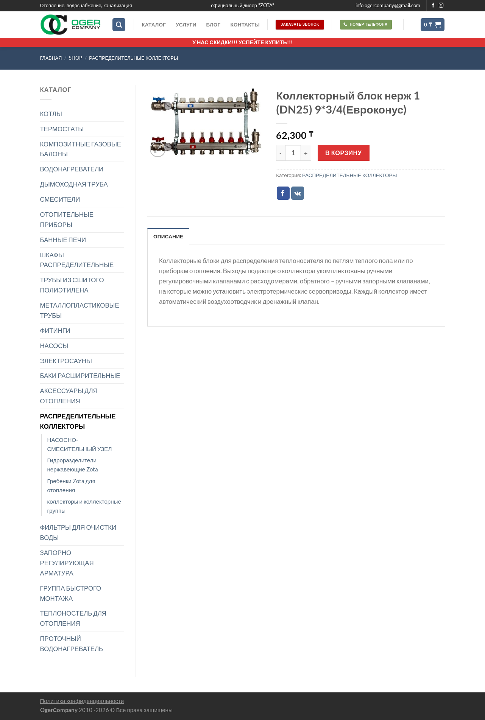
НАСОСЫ (54, 346)
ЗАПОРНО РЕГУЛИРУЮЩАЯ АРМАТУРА (67, 563)
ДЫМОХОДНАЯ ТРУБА (74, 184)
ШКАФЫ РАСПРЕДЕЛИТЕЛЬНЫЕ (77, 260)
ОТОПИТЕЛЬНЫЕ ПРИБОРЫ (67, 219)
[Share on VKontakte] (297, 193)
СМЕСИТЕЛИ (60, 199)
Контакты (244, 25)
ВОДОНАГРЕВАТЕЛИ (72, 169)
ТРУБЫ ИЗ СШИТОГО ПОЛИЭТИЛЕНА (72, 285)
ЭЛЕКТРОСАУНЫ (66, 361)
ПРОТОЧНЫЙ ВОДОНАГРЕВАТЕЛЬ (71, 643)
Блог (213, 25)
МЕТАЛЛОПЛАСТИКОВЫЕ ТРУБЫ (79, 310)
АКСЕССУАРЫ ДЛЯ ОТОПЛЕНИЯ (69, 396)
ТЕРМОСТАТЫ (62, 129)
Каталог (154, 25)
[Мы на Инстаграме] (441, 5)
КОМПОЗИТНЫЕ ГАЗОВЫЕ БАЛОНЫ (81, 149)
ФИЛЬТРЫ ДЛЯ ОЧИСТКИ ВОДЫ (78, 532)
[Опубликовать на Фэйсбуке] (283, 193)
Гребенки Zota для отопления (71, 485)
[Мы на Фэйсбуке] (433, 5)
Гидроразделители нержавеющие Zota (72, 465)
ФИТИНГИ (55, 330)
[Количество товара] (293, 153)
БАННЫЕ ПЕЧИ (63, 240)
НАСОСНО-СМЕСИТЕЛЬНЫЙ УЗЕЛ (79, 444)
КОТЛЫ (51, 114)
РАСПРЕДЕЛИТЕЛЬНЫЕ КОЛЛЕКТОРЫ (133, 58)
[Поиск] (118, 24)
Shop (75, 58)
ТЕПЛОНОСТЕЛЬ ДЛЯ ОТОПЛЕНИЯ (73, 618)
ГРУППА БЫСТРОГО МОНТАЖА (70, 593)
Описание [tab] (168, 236)
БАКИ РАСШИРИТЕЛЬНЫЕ (80, 375)
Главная (51, 58)
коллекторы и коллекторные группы (84, 506)
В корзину (343, 152)
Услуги (186, 25)
